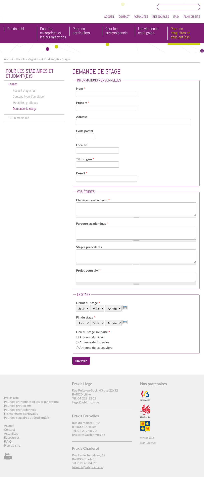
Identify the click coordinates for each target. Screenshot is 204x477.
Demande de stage (24, 109)
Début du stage (88, 303)
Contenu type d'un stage (28, 96)
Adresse (81, 117)
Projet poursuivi (88, 270)
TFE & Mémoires (18, 118)
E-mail (81, 173)
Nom (80, 88)
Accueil (109, 17)
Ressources (160, 17)
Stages (66, 59)
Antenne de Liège (91, 337)
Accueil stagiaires (24, 90)
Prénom (82, 102)
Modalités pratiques (25, 103)
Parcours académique (92, 223)
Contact (124, 17)
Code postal (84, 131)
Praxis (22, 13)
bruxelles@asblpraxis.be (88, 434)
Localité (81, 145)
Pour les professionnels (116, 31)
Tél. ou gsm (85, 159)
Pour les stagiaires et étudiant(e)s (180, 33)
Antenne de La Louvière (96, 347)
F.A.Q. (176, 17)
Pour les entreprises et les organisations (53, 33)
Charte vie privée (148, 442)
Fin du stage (85, 317)
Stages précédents (89, 247)
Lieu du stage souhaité (93, 332)
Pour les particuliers (81, 31)
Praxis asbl (15, 29)
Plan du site (191, 17)
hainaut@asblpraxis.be (87, 467)
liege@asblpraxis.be (85, 402)
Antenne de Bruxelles (94, 342)
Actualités (141, 17)
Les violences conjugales (148, 31)
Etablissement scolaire (93, 200)
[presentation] (125, 307)
